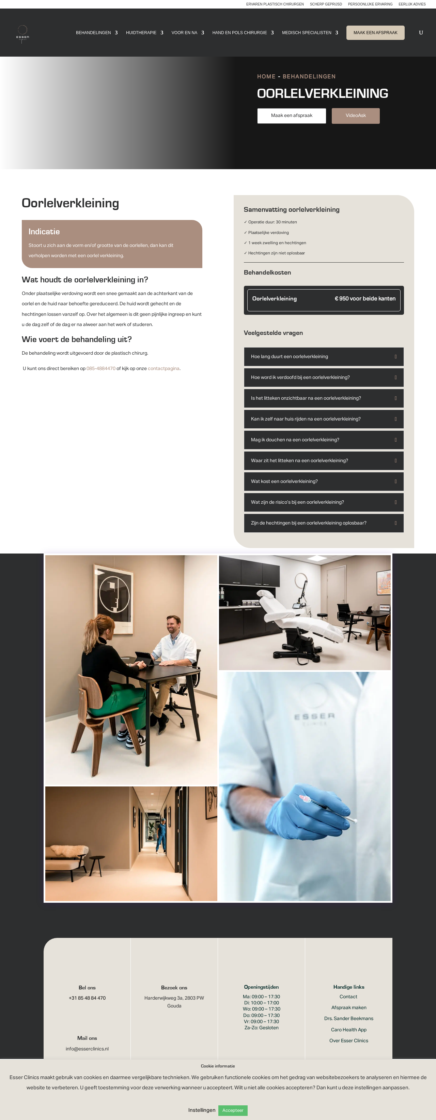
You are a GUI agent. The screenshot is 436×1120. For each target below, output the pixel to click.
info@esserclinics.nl (87, 1058)
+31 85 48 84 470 (87, 1007)
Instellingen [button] (202, 1110)
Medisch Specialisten (306, 32)
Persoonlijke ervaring (370, 4)
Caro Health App (349, 1038)
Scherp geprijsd (326, 4)
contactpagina (164, 377)
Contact (349, 1005)
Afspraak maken (349, 1016)
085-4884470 (101, 377)
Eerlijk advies (412, 4)
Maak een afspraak (291, 124)
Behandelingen (93, 32)
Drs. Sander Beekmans (348, 1027)
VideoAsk (356, 124)
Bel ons (87, 996)
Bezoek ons (174, 996)
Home (266, 86)
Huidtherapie (141, 32)
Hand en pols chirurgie (240, 32)
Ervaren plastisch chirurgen (275, 4)
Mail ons (87, 1047)
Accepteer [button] (233, 1110)
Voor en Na (184, 32)
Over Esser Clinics (348, 1049)
